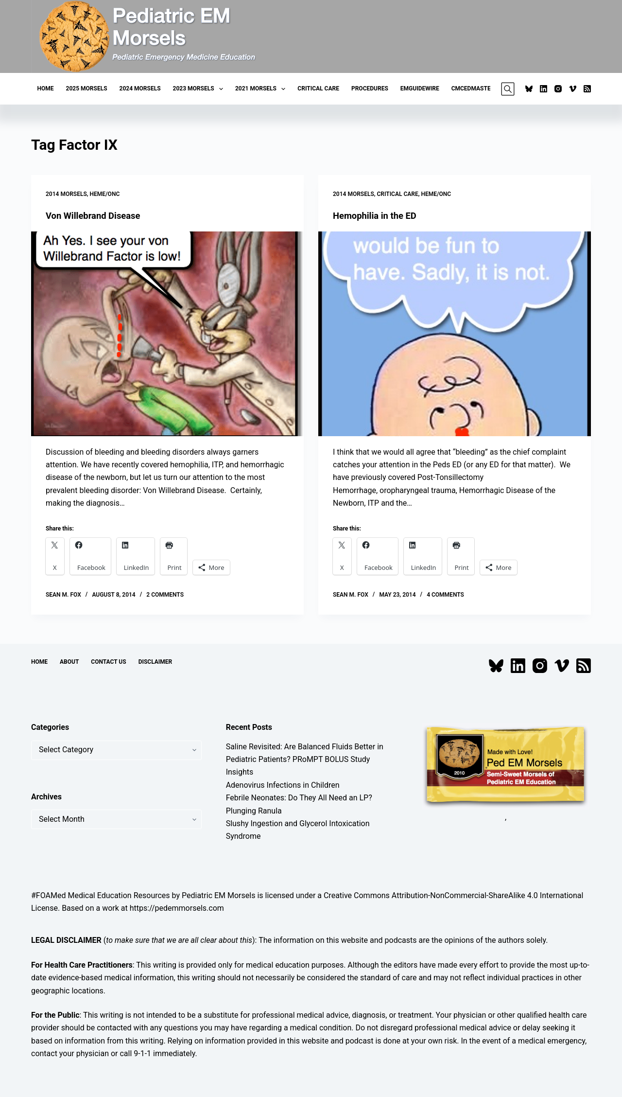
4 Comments (445, 594)
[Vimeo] (572, 88)
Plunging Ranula (254, 810)
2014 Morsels (66, 194)
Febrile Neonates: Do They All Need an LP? (299, 797)
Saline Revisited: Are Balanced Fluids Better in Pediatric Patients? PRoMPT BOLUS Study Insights (304, 759)
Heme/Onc (105, 194)
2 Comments (165, 594)
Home (45, 88)
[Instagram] (558, 88)
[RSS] (587, 88)
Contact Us (108, 661)
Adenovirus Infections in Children (283, 785)
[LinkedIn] (543, 88)
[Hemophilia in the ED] (454, 333)
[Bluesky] (529, 88)
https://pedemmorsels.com (177, 908)
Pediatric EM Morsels (218, 895)
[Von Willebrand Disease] (167, 333)
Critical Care (318, 88)
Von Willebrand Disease (97, 215)
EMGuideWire (419, 88)
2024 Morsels (140, 88)
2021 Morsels (262, 89)
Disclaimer (155, 661)
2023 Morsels (200, 89)
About (69, 661)
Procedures (369, 88)
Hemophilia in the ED (378, 215)
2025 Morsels (86, 88)
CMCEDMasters (474, 88)
